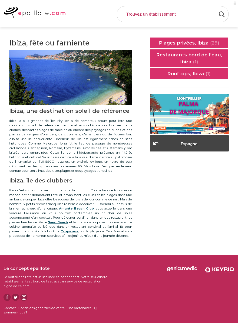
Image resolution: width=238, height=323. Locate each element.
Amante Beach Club (77, 208)
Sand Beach (58, 222)
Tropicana (69, 231)
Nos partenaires (79, 308)
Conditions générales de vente (41, 308)
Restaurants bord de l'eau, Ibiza (189, 58)
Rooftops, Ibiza (189, 73)
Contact (9, 308)
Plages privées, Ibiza (189, 43)
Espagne (189, 144)
